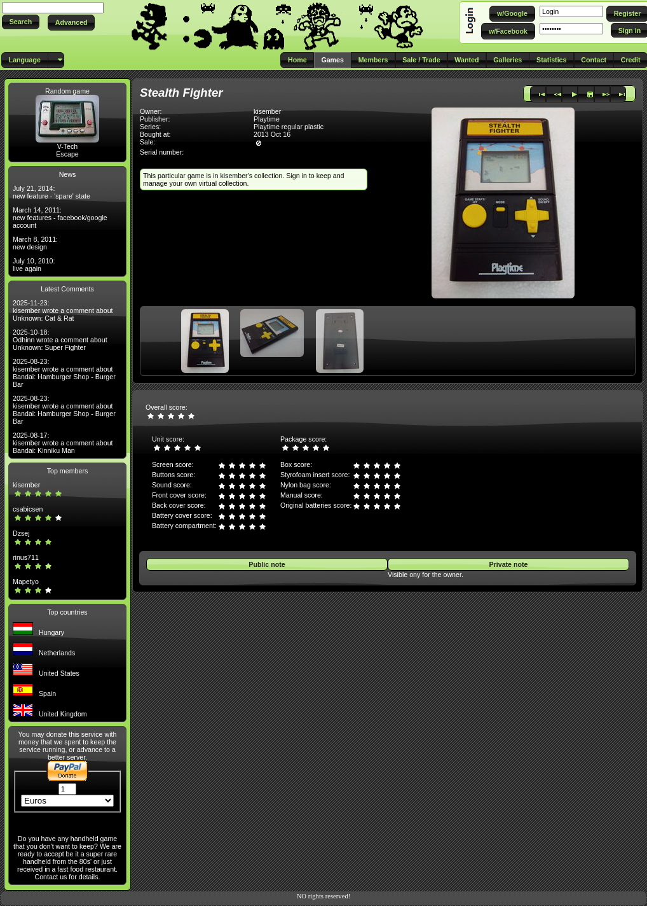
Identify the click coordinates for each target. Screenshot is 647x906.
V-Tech (67, 146)
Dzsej (21, 533)
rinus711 (26, 557)
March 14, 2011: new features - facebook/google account (60, 217)
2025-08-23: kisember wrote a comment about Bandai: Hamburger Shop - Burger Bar (64, 373)
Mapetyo (26, 581)
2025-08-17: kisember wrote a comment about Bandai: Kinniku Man (63, 442)
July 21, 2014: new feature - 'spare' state (51, 192)
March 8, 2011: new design (35, 243)
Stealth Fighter (181, 92)
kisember (26, 485)
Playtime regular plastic (289, 126)
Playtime (267, 119)
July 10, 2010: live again (34, 264)
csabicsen (28, 509)
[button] (20, 22)
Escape (67, 154)
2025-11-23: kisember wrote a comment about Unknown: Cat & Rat (63, 310)
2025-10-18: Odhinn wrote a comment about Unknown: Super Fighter (60, 339)
